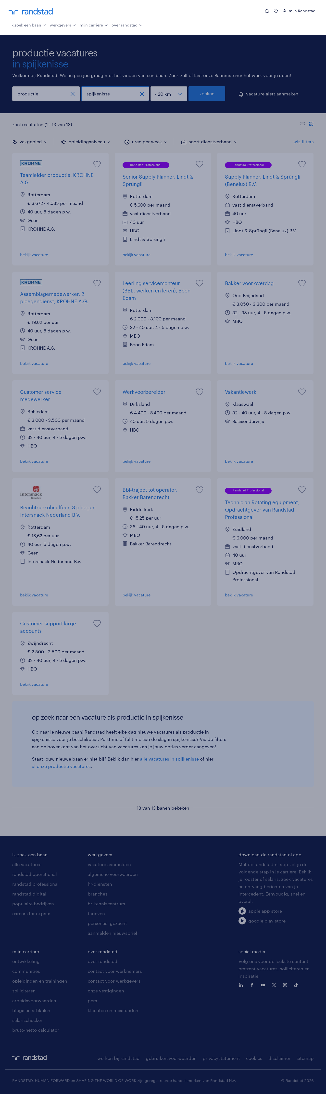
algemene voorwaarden (113, 874)
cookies (254, 1058)
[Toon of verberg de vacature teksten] (307, 124)
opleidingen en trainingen (39, 981)
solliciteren (24, 990)
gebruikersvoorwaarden (171, 1058)
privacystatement (221, 1058)
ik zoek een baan (28, 24)
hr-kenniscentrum (106, 903)
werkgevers (63, 24)
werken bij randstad (118, 1058)
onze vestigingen (106, 990)
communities (26, 971)
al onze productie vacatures (61, 766)
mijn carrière (94, 24)
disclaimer (279, 1058)
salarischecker (27, 1020)
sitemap (305, 1058)
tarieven (96, 913)
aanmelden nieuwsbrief (112, 933)
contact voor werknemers (115, 971)
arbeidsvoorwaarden (34, 1000)
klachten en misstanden (113, 1010)
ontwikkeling (26, 961)
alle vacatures (26, 864)
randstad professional (35, 884)
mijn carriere (25, 951)
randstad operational (34, 874)
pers (92, 1000)
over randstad (127, 24)
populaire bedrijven (33, 903)
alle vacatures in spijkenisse (169, 759)
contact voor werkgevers (114, 981)
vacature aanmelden (109, 864)
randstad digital (29, 893)
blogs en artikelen (31, 1010)
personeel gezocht (107, 923)
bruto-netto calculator (35, 1030)
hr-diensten (100, 884)
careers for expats (31, 913)
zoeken (207, 93)
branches (97, 893)
